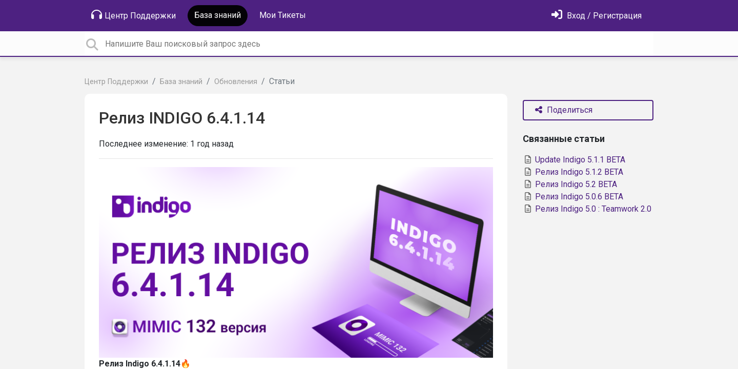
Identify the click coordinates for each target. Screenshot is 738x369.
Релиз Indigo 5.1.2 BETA (573, 172)
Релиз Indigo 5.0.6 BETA (573, 196)
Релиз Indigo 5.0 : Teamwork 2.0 (587, 209)
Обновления (235, 81)
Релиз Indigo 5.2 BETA (570, 184)
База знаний (217, 15)
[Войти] (596, 15)
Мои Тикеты (282, 15)
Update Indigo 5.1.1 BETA (574, 160)
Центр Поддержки (133, 14)
